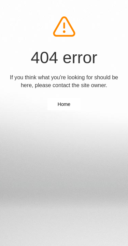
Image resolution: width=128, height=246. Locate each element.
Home (64, 104)
